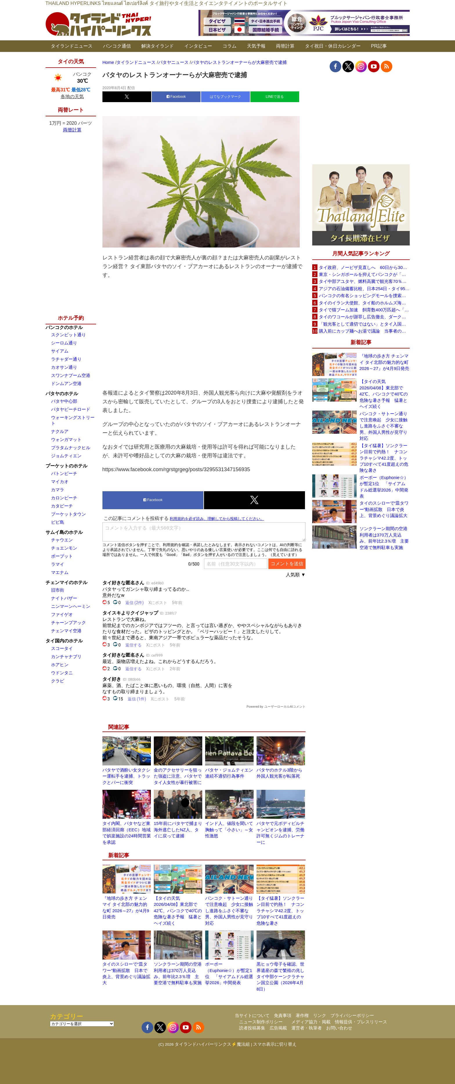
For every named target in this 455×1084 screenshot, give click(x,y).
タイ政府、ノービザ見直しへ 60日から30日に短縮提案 (364, 267)
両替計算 (285, 46)
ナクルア (59, 431)
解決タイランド (157, 46)
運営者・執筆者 (306, 1027)
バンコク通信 (117, 46)
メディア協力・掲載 (311, 1021)
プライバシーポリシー (352, 1015)
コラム (229, 46)
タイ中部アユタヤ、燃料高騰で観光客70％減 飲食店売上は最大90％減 (364, 281)
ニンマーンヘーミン (70, 606)
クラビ (57, 680)
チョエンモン (64, 547)
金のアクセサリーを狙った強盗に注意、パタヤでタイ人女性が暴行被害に (178, 776)
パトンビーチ (64, 473)
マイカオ (59, 481)
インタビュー (198, 46)
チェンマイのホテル (66, 582)
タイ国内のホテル (64, 640)
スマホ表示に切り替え (275, 1044)
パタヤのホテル (62, 393)
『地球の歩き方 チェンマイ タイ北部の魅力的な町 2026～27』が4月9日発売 (384, 362)
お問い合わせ (339, 1027)
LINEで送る (275, 97)
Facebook (176, 97)
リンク (319, 1015)
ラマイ (57, 564)
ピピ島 (57, 522)
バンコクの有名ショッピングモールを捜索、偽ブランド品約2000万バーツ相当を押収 (364, 295)
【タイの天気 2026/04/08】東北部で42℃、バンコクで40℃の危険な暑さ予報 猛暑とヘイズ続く (178, 911)
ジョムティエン (66, 455)
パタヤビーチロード (70, 409)
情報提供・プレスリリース (361, 1021)
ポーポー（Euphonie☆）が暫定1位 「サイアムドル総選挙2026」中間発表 (384, 486)
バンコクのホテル (64, 327)
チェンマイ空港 (66, 630)
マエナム (59, 572)
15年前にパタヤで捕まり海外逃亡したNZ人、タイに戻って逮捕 (178, 829)
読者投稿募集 (252, 1027)
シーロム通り (64, 342)
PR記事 (379, 46)
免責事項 (282, 1015)
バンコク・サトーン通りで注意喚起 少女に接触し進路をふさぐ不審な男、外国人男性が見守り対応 (229, 911)
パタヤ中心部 (64, 401)
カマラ (57, 489)
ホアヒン (59, 664)
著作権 (302, 1015)
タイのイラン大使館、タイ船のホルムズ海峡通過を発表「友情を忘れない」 (364, 302)
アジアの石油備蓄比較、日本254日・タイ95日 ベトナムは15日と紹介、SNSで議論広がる (364, 288)
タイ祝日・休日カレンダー (333, 46)
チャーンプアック (68, 622)
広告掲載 (278, 1027)
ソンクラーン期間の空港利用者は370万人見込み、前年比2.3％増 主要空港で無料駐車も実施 (384, 538)
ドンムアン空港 (66, 383)
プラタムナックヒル (70, 447)
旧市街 (57, 590)
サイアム (59, 350)
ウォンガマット (66, 439)
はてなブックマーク (225, 97)
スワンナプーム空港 (70, 375)
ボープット (62, 556)
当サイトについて (252, 1015)
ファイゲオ (62, 614)
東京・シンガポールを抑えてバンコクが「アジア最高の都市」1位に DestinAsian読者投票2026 (364, 274)
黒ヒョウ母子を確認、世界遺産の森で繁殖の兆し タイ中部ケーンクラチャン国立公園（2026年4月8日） (283, 976)
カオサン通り (64, 367)
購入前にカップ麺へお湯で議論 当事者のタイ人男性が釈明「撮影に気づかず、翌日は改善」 (364, 330)
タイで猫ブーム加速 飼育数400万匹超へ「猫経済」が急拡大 (364, 309)
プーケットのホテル (66, 465)
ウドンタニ (62, 672)
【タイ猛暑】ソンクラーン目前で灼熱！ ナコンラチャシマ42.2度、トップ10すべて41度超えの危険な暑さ (280, 911)
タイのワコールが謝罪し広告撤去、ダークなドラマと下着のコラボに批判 (364, 316)
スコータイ (62, 648)
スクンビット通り (68, 334)
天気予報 (256, 46)
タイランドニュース (72, 46)
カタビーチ (62, 505)
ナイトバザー (64, 598)
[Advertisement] (204, 334)
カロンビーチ (64, 497)
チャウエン (62, 539)
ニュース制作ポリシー (261, 1021)
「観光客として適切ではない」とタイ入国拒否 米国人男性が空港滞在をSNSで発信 (364, 323)
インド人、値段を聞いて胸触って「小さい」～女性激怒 (229, 829)
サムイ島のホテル (64, 532)
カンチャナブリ (66, 656)
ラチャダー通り (66, 359)
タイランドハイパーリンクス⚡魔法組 (212, 1044)
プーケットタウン (68, 514)
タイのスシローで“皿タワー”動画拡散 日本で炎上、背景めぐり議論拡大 (384, 509)
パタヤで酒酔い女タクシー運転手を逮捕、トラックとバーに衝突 (126, 776)
